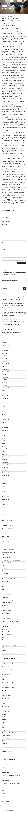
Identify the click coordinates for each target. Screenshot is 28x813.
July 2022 (4, 406)
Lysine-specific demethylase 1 (9, 658)
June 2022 (4, 409)
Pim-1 (3, 730)
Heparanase (4, 629)
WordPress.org (5, 801)
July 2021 (4, 438)
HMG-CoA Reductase (7, 634)
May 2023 (4, 379)
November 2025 (6, 350)
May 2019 (4, 486)
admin (10, 16)
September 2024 (6, 377)
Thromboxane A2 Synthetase (8, 759)
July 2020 (4, 470)
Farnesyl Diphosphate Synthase (9, 600)
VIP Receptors (5, 780)
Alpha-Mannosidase (6, 536)
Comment (4, 224)
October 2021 (5, 430)
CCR (3, 554)
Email (3, 249)
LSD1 (3, 655)
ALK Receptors (5, 533)
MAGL (3, 661)
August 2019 (5, 478)
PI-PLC (3, 727)
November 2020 (6, 459)
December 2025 (5, 348)
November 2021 (5, 427)
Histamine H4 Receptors (7, 631)
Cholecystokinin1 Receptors (8, 562)
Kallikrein (4, 650)
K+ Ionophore (5, 647)
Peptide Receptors (6, 724)
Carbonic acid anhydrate (7, 549)
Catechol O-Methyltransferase (9, 552)
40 (2, 517)
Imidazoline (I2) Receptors (8, 642)
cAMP (3, 544)
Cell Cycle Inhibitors (6, 557)
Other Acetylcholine (6, 706)
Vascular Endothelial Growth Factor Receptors (12, 775)
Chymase (4, 565)
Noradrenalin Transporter (8, 693)
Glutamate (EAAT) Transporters (9, 616)
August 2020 (5, 467)
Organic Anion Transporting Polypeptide (11, 701)
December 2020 (5, 456)
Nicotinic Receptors (6, 685)
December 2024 (5, 369)
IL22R (8, 199)
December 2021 (5, 425)
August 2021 (5, 435)
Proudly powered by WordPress (7, 810)
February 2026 (5, 345)
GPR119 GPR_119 (6, 626)
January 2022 (5, 422)
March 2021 (4, 448)
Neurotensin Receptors (7, 682)
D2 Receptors (5, 581)
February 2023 (5, 387)
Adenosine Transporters (7, 525)
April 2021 (4, 446)
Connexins (4, 568)
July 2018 (4, 491)
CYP (3, 570)
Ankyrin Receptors (6, 538)
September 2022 (6, 401)
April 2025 (4, 358)
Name (4, 242)
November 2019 (5, 475)
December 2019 (5, 472)
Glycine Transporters (6, 618)
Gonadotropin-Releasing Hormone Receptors (12, 623)
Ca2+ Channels (5, 541)
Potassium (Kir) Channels (7, 732)
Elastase (4, 592)
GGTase (3, 608)
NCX (3, 679)
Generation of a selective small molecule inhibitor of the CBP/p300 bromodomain (13, 6)
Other (3, 703)
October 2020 (5, 462)
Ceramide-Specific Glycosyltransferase (11, 560)
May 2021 (4, 443)
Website (4, 256)
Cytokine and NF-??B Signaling (9, 578)
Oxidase (4, 714)
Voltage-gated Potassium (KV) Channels (11, 783)
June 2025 (4, 353)
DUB (3, 589)
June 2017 (4, 510)
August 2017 (5, 504)
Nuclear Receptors (6, 695)
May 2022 (4, 411)
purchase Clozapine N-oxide (15, 75)
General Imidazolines (6, 605)
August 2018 (5, 488)
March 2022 (4, 417)
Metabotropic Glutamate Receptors (10, 663)
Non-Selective (5, 690)
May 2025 (4, 355)
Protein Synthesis (6, 738)
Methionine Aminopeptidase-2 (9, 669)
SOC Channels (5, 754)
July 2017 (4, 507)
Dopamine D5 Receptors (8, 210)
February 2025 (5, 363)
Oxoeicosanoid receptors (7, 716)
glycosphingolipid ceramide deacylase (10, 621)
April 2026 (4, 340)
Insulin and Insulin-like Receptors (9, 645)
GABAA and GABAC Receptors (9, 602)
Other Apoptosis (5, 708)
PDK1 (3, 722)
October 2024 (5, 374)
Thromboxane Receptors (7, 762)
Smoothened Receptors (7, 751)
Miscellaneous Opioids (7, 674)
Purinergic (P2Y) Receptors (8, 746)
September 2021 (6, 433)
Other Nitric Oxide (6, 711)
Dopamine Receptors (7, 586)
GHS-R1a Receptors (6, 610)
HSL (3, 637)
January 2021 (5, 454)
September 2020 (6, 464)
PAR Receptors (5, 719)
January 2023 (5, 390)
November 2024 (6, 371)
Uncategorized (5, 772)
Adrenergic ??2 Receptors (8, 528)
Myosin (3, 677)
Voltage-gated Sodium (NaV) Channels (11, 786)
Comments (5, 799)
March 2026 (5, 342)
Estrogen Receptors (6, 594)
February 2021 (5, 451)
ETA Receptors (5, 597)
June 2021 (4, 440)
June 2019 (4, 483)
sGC (3, 748)
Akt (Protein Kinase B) (7, 531)
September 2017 (6, 502)
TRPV (3, 770)
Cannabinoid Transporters (8, 546)
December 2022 (5, 393)
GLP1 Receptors (5, 613)
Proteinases (5, 743)
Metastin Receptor (6, 666)
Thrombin (4, 756)
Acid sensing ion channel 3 (8, 520)
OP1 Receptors (5, 698)
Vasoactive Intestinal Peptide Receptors (11, 778)
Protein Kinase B (6, 735)
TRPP (3, 767)
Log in (3, 793)
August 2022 (5, 403)
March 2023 (5, 385)
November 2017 (5, 499)
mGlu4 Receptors (6, 671)
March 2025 (5, 361)
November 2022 (5, 395)
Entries (4, 796)
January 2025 (5, 366)
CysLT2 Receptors (6, 573)
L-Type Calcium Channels (7, 653)
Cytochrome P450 (6, 576)
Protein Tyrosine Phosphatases (9, 740)
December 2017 (5, 496)
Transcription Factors (7, 764)
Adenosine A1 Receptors (7, 523)
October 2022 (5, 398)
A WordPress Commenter (8, 332)
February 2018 (5, 494)
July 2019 (4, 480)
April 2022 (4, 414)
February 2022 (5, 419)
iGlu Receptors (5, 639)
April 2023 (4, 382)
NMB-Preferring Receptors (8, 687)
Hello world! (18, 332)
